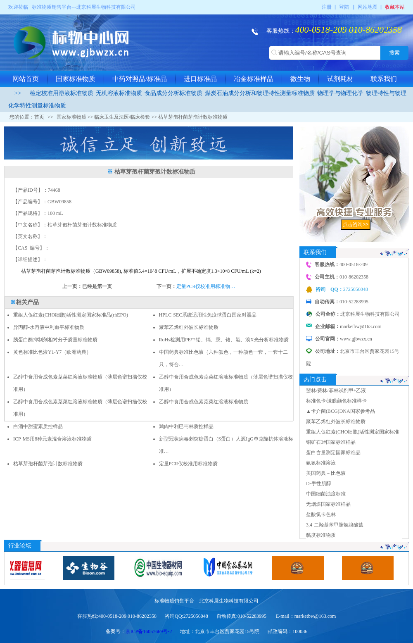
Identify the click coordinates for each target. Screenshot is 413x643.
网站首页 (25, 78)
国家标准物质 (75, 78)
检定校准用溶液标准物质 (61, 93)
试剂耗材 (340, 78)
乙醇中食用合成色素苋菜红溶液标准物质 (203, 402)
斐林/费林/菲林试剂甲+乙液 (336, 390)
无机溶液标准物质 (119, 93)
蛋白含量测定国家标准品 (333, 452)
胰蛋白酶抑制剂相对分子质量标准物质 (55, 340)
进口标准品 (200, 78)
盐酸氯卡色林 (321, 514)
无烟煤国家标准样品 (328, 504)
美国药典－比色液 (326, 473)
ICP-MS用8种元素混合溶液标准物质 (52, 439)
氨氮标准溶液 (321, 463)
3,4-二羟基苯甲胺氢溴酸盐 (334, 525)
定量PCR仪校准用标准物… (205, 286)
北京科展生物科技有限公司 (106, 7)
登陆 (344, 7)
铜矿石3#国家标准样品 (331, 442)
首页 (39, 117)
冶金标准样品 (253, 78)
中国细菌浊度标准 (326, 494)
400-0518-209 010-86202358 (348, 29)
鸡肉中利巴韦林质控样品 (186, 426)
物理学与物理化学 (340, 93)
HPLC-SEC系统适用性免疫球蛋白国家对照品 (208, 315)
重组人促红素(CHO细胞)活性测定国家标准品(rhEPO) (70, 315)
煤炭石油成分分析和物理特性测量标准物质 (260, 93)
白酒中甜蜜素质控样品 (39, 426)
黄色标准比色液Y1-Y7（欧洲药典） (52, 352)
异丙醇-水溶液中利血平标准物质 (48, 327)
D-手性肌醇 (318, 483)
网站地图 (367, 7)
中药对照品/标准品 (139, 78)
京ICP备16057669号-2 (149, 631)
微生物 (300, 78)
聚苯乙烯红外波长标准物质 (188, 327)
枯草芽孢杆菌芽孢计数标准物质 (48, 464)
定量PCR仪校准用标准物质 (188, 464)
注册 (327, 7)
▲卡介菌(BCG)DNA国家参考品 (340, 411)
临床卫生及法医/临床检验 (122, 117)
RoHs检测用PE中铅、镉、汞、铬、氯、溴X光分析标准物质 (224, 340)
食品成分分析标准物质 (173, 93)
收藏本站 (395, 7)
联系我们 (383, 78)
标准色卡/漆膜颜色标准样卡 (336, 401)
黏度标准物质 (321, 535)
